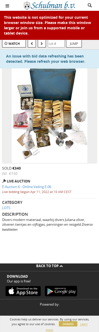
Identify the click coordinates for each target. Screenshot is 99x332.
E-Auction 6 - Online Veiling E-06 (26, 186)
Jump (74, 43)
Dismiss (68, 324)
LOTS (6, 207)
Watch (14, 43)
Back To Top (49, 265)
